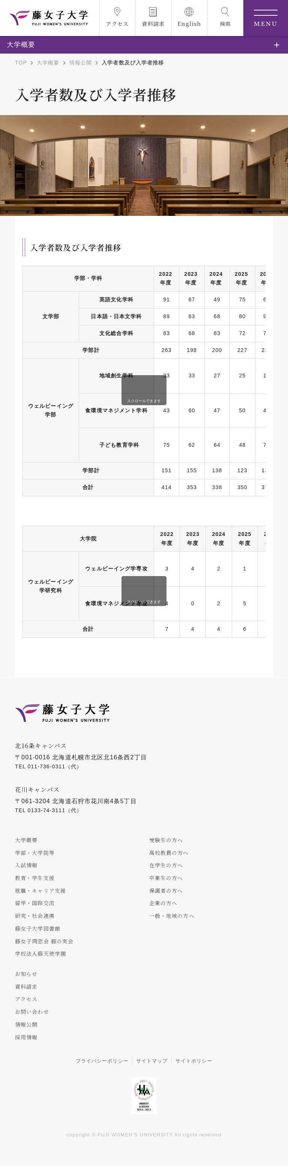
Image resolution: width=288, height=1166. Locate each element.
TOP (21, 63)
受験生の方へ (166, 840)
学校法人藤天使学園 (40, 954)
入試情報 (26, 865)
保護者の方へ (166, 890)
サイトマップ (152, 1061)
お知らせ (26, 974)
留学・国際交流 (35, 903)
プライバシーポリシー (102, 1061)
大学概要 (48, 63)
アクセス (26, 999)
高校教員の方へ (169, 852)
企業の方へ (163, 903)
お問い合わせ (32, 1012)
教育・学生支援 (35, 878)
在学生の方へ (166, 865)
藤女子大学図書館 (37, 928)
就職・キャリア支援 (40, 890)
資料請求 (26, 987)
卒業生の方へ (166, 878)
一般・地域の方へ (172, 916)
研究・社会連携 (35, 916)
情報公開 (80, 63)
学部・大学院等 (35, 852)
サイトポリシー (194, 1061)
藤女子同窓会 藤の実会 (44, 941)
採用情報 (26, 1037)
